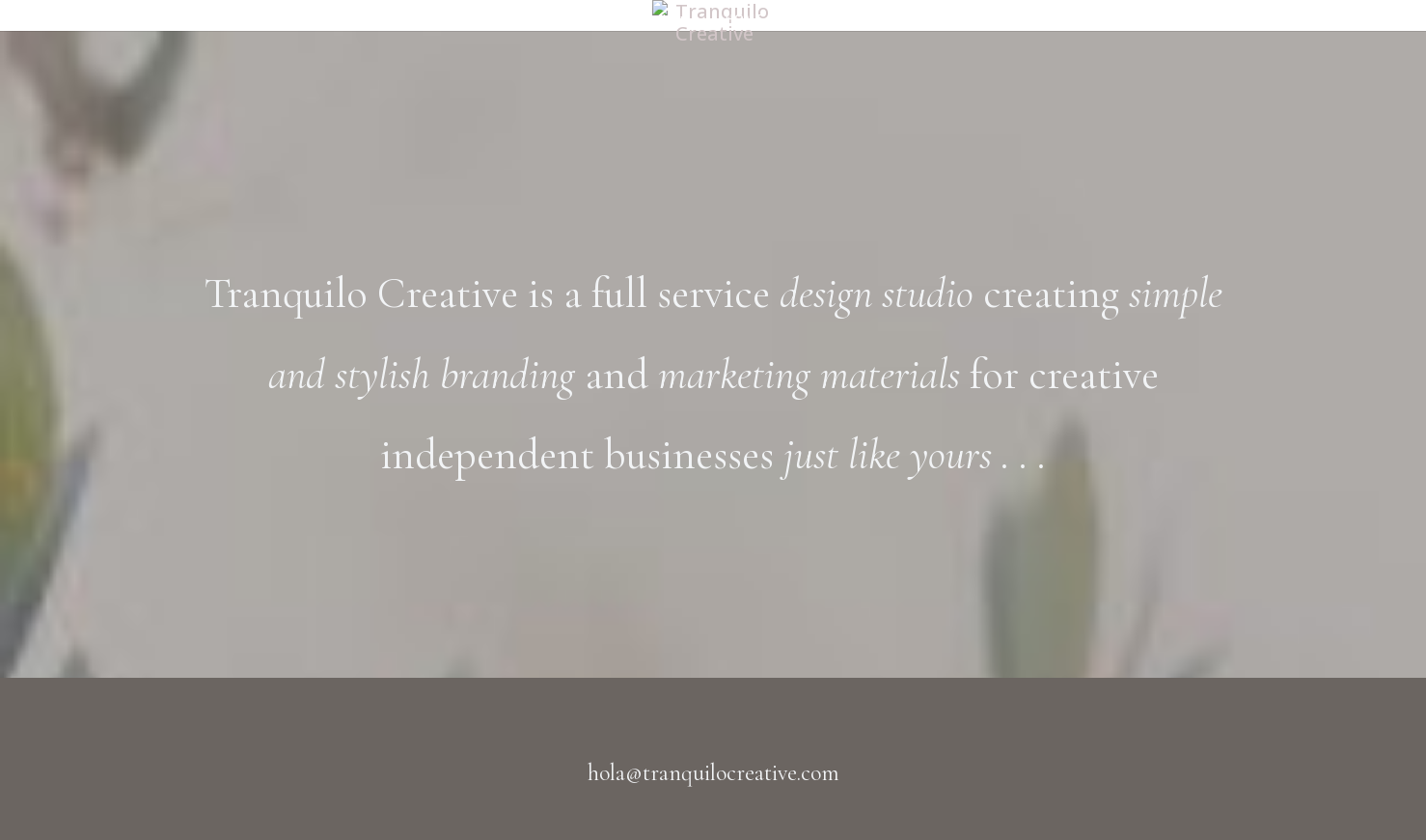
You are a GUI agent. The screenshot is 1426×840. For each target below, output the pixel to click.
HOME (744, 20)
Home (681, 20)
